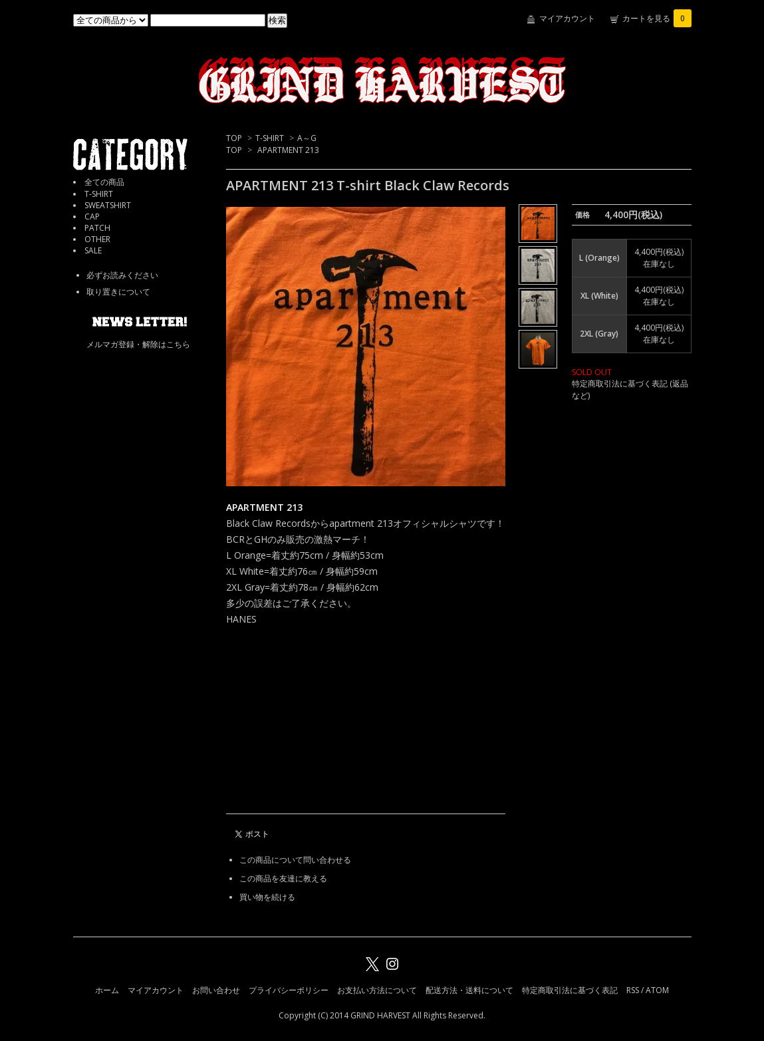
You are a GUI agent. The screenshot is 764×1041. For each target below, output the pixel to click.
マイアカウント (567, 18)
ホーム (107, 990)
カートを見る (657, 18)
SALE (93, 250)
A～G (307, 138)
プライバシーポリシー (288, 990)
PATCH (97, 227)
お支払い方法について (377, 990)
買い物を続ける (267, 897)
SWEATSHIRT (107, 205)
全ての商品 (104, 182)
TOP (234, 138)
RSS (632, 990)
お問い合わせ (216, 990)
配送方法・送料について (469, 990)
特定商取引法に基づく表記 (570, 990)
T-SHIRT (269, 138)
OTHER (97, 239)
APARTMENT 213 (288, 150)
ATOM (657, 990)
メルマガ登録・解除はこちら (138, 344)
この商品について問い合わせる (295, 859)
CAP (92, 216)
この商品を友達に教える (283, 878)
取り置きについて (118, 291)
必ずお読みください (122, 275)
